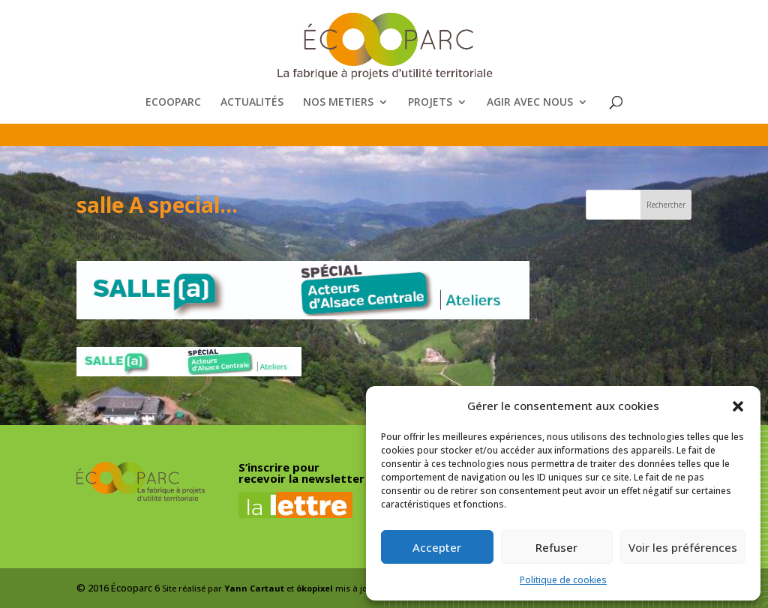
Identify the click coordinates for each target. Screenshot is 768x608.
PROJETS (430, 103)
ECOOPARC (173, 103)
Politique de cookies (563, 580)
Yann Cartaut (254, 588)
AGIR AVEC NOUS (530, 103)
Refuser (557, 547)
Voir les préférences (682, 547)
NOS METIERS (338, 103)
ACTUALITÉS (252, 103)
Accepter (436, 547)
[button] (738, 406)
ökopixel (314, 588)
